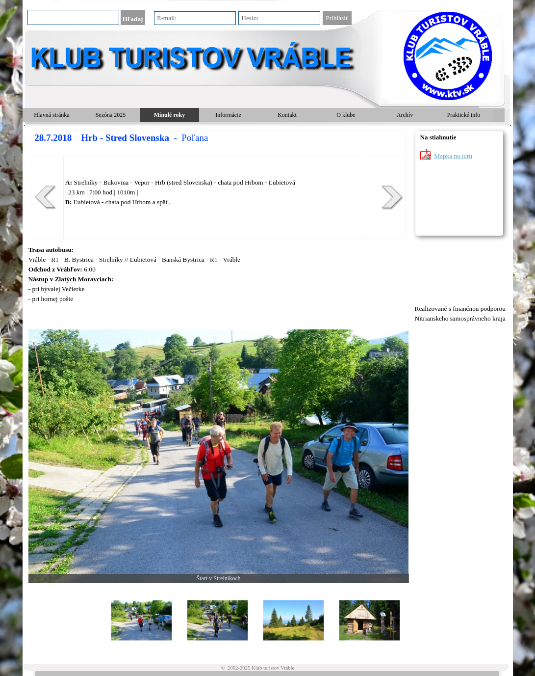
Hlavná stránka (51, 114)
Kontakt (287, 114)
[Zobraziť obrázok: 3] (293, 620)
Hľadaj (133, 19)
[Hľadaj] (73, 17)
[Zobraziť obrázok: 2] (217, 620)
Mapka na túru (453, 156)
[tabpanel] (218, 185)
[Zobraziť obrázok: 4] (369, 620)
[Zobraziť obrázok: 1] (141, 620)
